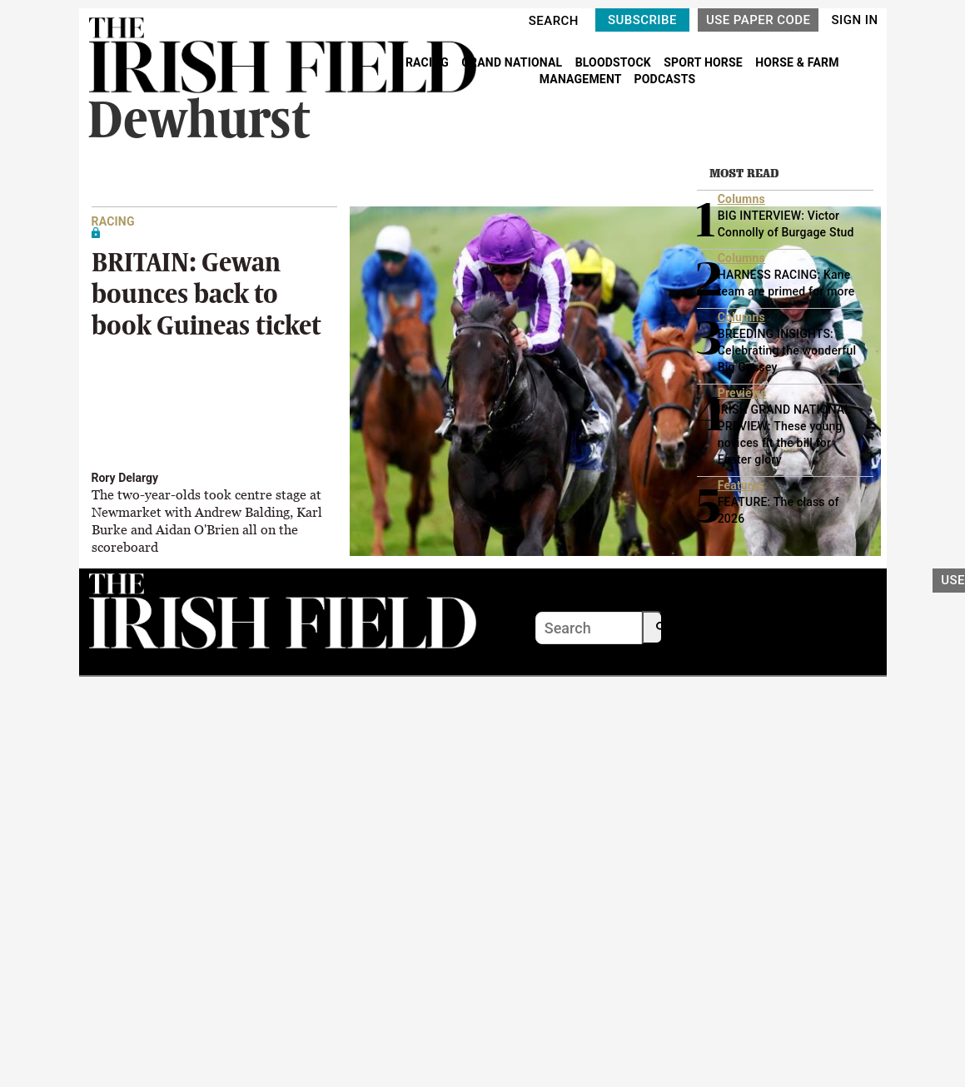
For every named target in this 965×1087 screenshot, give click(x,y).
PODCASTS (665, 79)
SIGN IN (854, 19)
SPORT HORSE (704, 62)
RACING (428, 62)
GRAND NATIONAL (513, 62)
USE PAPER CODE (758, 19)
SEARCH (554, 20)
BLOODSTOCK (614, 62)
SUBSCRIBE (642, 19)
